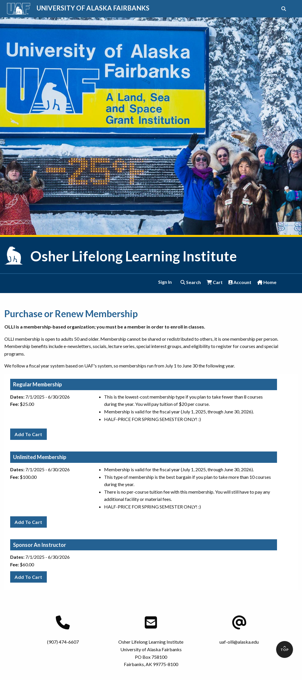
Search (191, 282)
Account (239, 282)
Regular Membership (37, 384)
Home (266, 282)
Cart (215, 282)
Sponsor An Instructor (39, 545)
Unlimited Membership (39, 457)
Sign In (165, 282)
